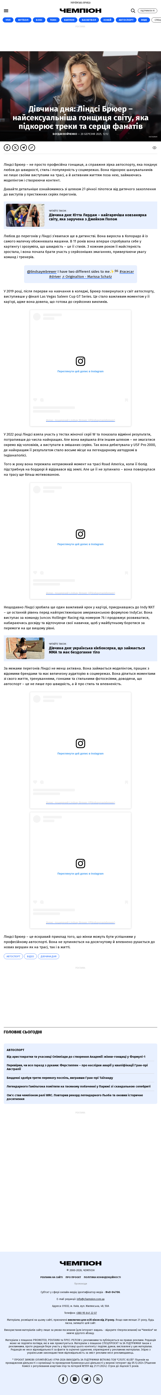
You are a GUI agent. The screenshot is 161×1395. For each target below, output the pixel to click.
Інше (144, 20)
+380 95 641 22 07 (86, 1313)
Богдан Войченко (65, 134)
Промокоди (80, 1283)
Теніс (53, 20)
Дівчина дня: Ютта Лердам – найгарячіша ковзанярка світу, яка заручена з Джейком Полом (98, 217)
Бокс (39, 20)
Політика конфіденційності (102, 1277)
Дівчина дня (48, 956)
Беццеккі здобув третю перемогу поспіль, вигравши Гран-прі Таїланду (60, 1078)
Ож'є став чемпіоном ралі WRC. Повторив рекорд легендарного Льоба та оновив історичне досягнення (75, 1097)
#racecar (127, 271)
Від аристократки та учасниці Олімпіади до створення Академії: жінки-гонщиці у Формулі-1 (76, 1057)
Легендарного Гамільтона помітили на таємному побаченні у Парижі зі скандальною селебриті (79, 1086)
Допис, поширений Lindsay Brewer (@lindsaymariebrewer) (80, 420)
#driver (55, 276)
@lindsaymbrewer (42, 271)
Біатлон (69, 20)
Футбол (23, 20)
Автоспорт (126, 20)
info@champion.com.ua (90, 1299)
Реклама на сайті (51, 1277)
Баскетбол (89, 20)
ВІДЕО (30, 956)
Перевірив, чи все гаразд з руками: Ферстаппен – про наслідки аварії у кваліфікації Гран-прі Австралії (77, 1067)
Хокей (107, 20)
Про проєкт (73, 1277)
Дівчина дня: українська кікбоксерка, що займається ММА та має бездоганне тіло (97, 650)
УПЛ (8, 20)
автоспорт (13, 956)
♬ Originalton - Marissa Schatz (87, 276)
